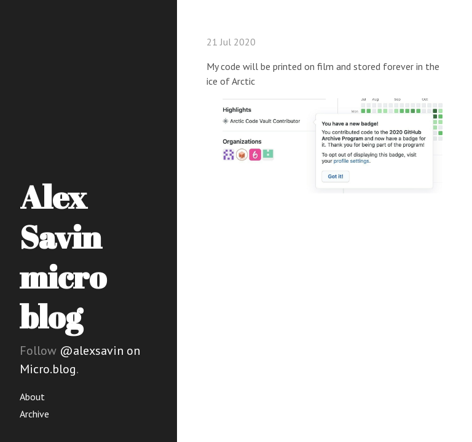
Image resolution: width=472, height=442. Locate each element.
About (32, 396)
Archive (34, 414)
